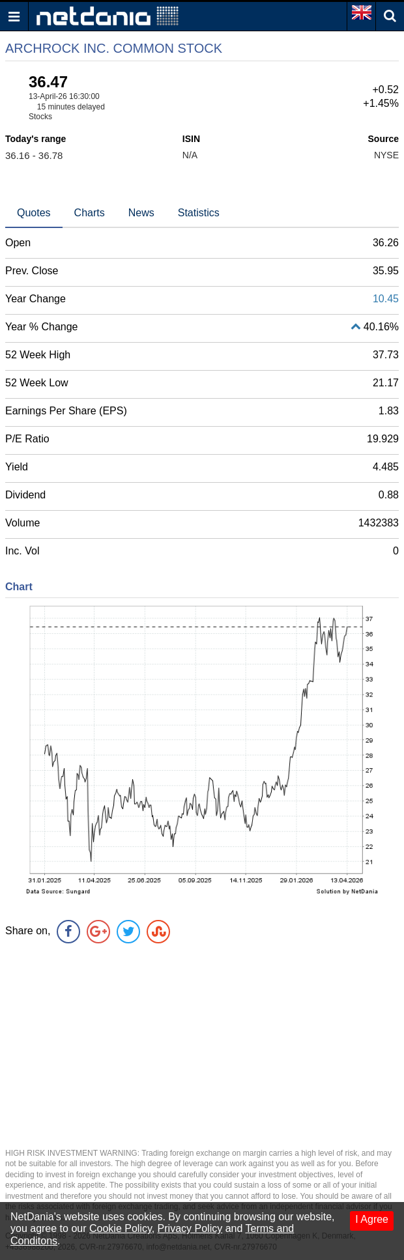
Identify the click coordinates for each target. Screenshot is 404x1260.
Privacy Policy (190, 1228)
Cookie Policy (120, 1228)
